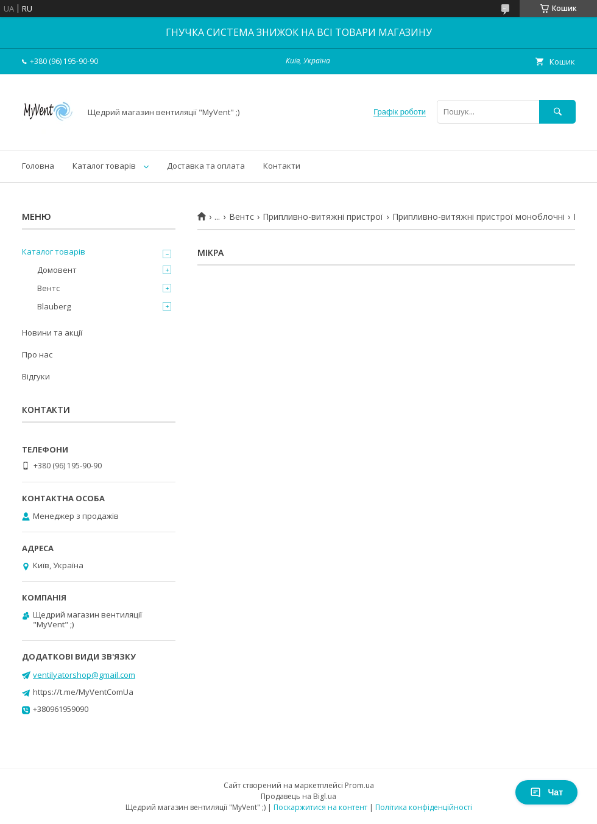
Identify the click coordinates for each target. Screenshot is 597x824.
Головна (38, 165)
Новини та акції (52, 332)
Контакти (281, 165)
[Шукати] (557, 112)
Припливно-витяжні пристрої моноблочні (478, 217)
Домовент (57, 269)
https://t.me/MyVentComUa (83, 692)
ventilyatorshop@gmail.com (84, 675)
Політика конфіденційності (423, 807)
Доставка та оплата (206, 165)
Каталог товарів (104, 165)
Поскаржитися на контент (320, 807)
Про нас (37, 354)
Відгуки (36, 376)
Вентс (241, 217)
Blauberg (54, 306)
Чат (546, 792)
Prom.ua (359, 785)
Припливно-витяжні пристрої (323, 217)
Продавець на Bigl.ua (298, 796)
